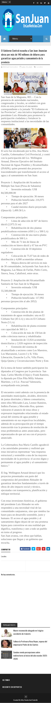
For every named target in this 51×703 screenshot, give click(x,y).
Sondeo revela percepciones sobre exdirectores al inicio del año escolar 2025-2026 (30, 655)
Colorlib (35, 700)
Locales (40, 67)
